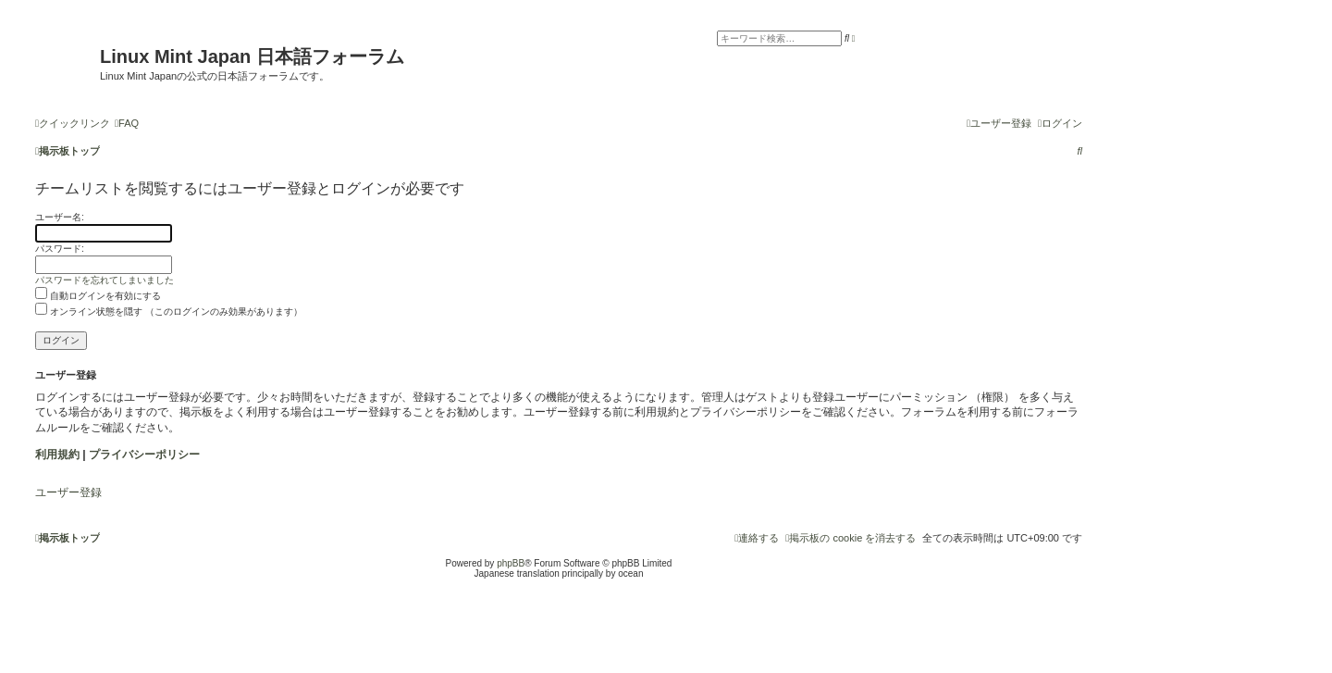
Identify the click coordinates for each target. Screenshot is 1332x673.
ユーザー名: (59, 217)
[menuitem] (127, 123)
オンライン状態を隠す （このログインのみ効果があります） (168, 311)
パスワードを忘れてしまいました (104, 280)
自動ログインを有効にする (98, 296)
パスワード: (59, 248)
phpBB (510, 563)
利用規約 (57, 454)
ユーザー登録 (68, 492)
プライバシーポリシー (144, 454)
